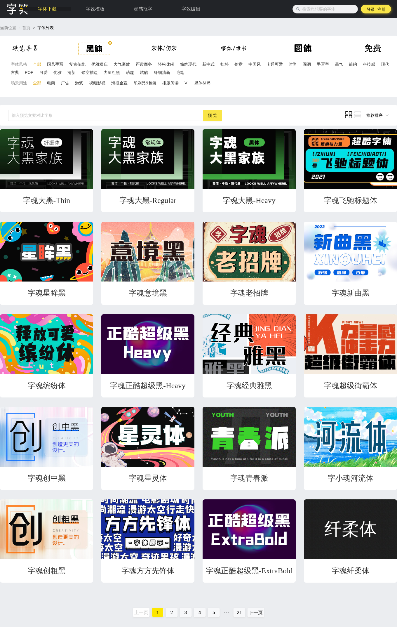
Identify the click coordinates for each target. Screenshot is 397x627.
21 (239, 612)
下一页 (256, 612)
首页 (26, 27)
